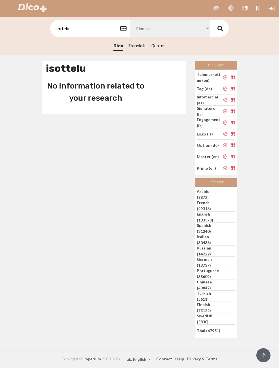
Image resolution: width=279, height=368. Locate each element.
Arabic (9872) (203, 194)
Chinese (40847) (204, 284)
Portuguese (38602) (208, 273)
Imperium (92, 358)
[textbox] (90, 28)
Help (179, 358)
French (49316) (204, 205)
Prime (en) (206, 167)
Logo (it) (205, 134)
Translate (137, 45)
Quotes (158, 45)
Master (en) (208, 156)
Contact (164, 358)
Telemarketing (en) (208, 77)
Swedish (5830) (204, 318)
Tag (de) (204, 88)
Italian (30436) (204, 239)
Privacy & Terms (202, 358)
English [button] (137, 359)
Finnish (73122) (204, 307)
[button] (216, 8)
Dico (118, 45)
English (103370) (205, 217)
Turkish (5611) (204, 296)
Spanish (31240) (204, 228)
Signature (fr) (206, 111)
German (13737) (204, 262)
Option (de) (208, 145)
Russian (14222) (204, 251)
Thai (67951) (208, 330)
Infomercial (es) (207, 99)
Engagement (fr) (208, 122)
